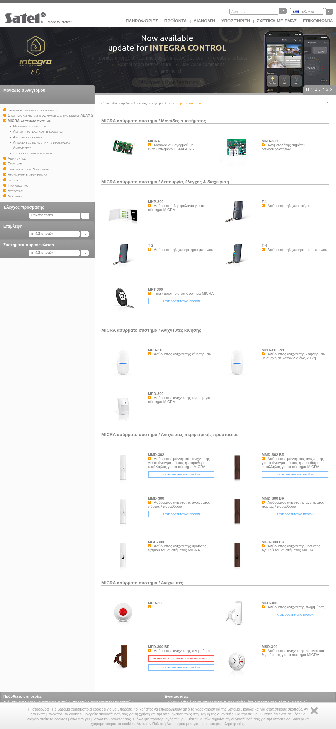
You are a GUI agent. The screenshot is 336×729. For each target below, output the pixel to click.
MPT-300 (155, 289)
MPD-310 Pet (273, 350)
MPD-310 (155, 350)
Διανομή (204, 20)
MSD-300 (269, 647)
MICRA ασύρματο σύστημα (129, 120)
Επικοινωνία (318, 20)
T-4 (264, 245)
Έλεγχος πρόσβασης (23, 207)
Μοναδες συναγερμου (24, 90)
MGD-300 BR (273, 542)
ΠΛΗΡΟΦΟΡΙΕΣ (142, 20)
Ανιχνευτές (172, 582)
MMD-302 (156, 455)
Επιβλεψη (13, 226)
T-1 (264, 202)
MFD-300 (269, 603)
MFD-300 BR (159, 647)
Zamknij (314, 710)
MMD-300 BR (273, 498)
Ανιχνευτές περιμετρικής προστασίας (200, 434)
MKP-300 (155, 202)
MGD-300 (156, 542)
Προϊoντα (175, 20)
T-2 (150, 245)
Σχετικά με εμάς (277, 20)
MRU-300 (270, 141)
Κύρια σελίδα (110, 103)
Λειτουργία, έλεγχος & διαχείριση (195, 181)
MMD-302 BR (273, 455)
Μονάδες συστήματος (183, 120)
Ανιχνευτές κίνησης (181, 330)
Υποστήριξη (236, 20)
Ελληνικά (308, 11)
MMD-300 (156, 498)
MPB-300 (155, 603)
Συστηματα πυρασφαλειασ (28, 245)
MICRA (154, 141)
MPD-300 (155, 394)
